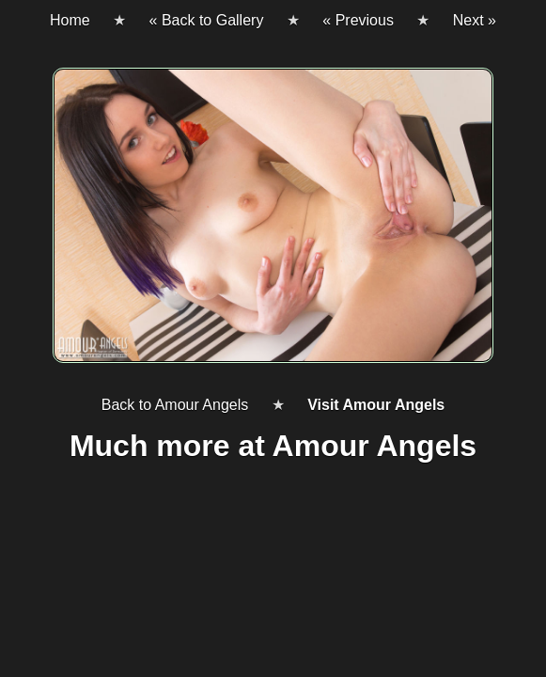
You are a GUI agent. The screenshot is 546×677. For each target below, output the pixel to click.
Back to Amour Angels (175, 405)
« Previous (358, 20)
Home (70, 20)
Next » (474, 20)
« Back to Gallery (206, 20)
